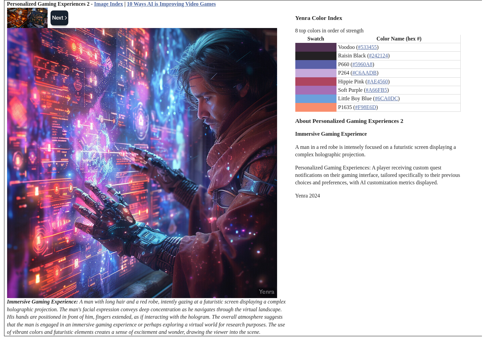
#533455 (367, 47)
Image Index (108, 4)
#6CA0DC (386, 98)
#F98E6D (365, 107)
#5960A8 (362, 64)
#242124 (378, 55)
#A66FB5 (376, 90)
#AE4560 (377, 81)
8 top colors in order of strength (329, 30)
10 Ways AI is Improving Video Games (171, 4)
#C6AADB (364, 73)
